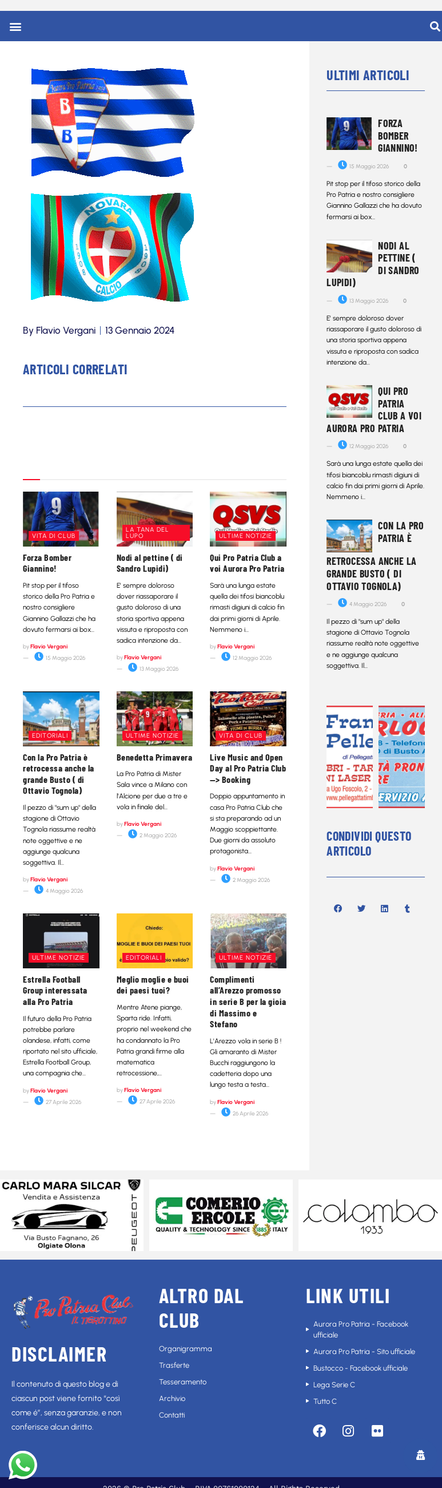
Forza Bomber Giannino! (47, 563)
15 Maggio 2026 (59, 658)
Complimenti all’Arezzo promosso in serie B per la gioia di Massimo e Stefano (248, 1001)
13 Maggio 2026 (153, 668)
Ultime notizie (245, 536)
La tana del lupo (147, 533)
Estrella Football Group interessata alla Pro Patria (55, 990)
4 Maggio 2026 (58, 891)
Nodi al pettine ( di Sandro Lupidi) (150, 563)
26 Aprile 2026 (244, 1113)
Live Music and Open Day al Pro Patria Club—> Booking (248, 768)
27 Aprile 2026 (57, 1102)
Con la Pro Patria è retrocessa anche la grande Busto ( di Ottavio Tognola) (58, 773)
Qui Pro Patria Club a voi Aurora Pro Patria (247, 563)
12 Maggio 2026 (246, 658)
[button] (15, 26)
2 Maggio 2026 (152, 835)
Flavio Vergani (48, 646)
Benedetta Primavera (155, 756)
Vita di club (53, 536)
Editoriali (50, 735)
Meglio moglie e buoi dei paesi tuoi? (153, 984)
